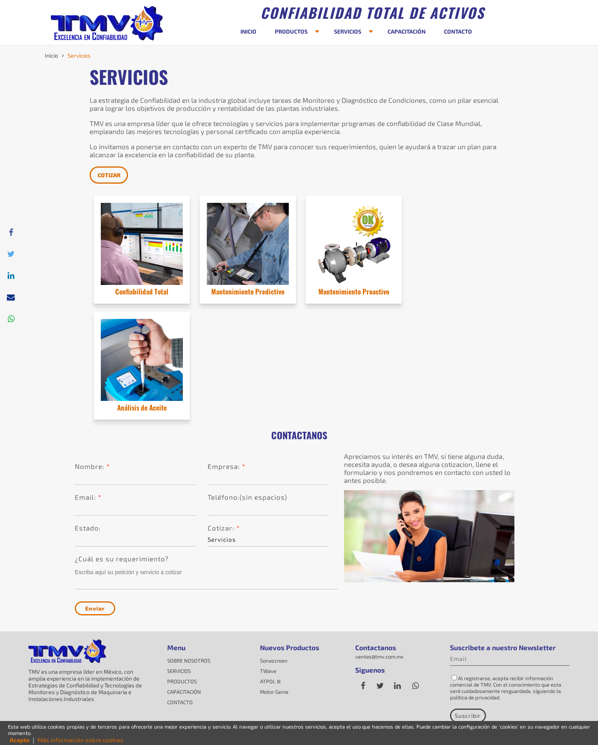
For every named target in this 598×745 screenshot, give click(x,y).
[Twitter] (11, 254)
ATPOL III (270, 681)
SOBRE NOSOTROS (188, 660)
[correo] (11, 297)
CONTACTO (458, 31)
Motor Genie (274, 692)
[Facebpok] (11, 232)
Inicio (51, 55)
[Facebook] (363, 686)
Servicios (79, 55)
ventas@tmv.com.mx (379, 656)
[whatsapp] (415, 686)
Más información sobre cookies (81, 739)
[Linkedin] (11, 275)
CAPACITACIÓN (407, 31)
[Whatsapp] (11, 319)
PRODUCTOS (291, 31)
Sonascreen (274, 660)
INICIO (248, 31)
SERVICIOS (347, 31)
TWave (268, 671)
